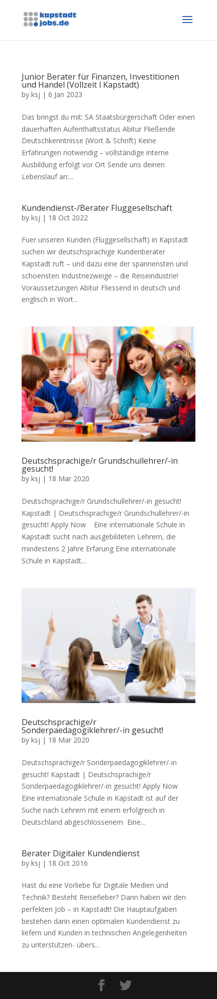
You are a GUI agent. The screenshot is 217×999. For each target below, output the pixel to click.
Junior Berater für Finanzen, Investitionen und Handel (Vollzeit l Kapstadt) (100, 80)
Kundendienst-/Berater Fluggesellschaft (97, 207)
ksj (35, 94)
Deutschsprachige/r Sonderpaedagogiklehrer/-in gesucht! (92, 726)
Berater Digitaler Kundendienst (81, 853)
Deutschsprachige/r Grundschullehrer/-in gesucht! (100, 464)
